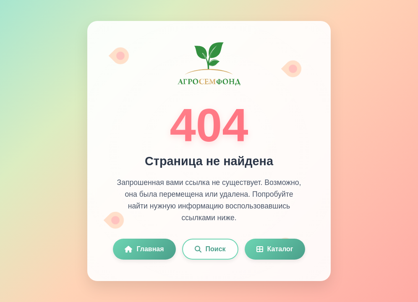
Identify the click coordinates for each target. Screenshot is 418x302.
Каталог (274, 249)
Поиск (210, 249)
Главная (144, 249)
